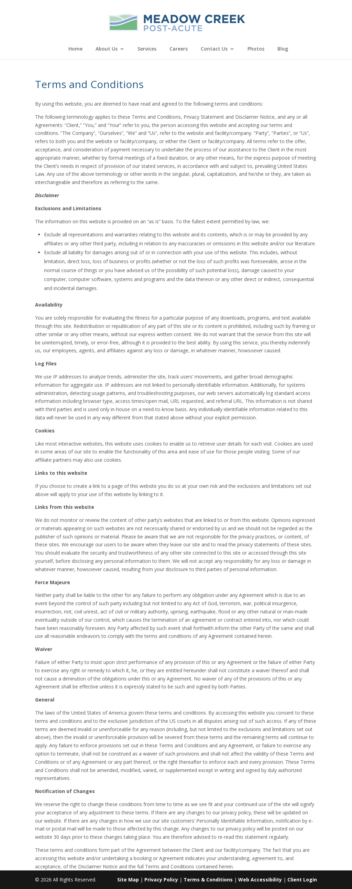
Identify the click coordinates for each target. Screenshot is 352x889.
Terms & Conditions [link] (208, 879)
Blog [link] (282, 49)
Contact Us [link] (214, 49)
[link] (176, 22)
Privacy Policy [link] (161, 879)
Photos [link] (256, 49)
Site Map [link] (128, 879)
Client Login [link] (302, 879)
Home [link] (75, 49)
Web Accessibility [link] (260, 879)
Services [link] (147, 49)
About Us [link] (107, 49)
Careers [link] (178, 49)
